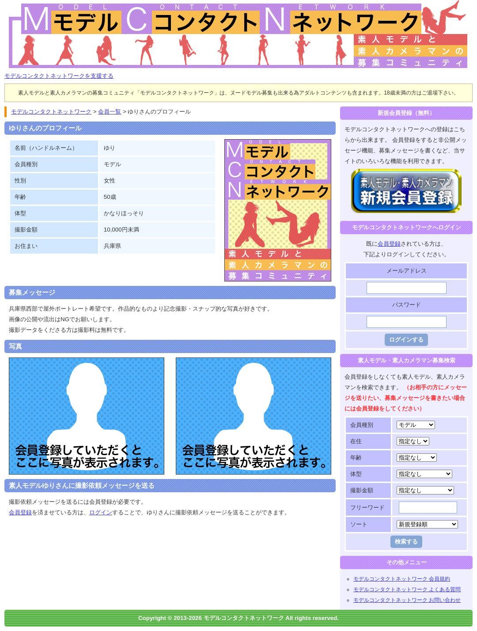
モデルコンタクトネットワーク (51, 111)
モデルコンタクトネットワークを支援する (59, 75)
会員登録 (20, 512)
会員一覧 (109, 111)
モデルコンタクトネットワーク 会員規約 (401, 579)
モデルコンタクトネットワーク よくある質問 (407, 589)
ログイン (100, 512)
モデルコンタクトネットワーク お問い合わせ (407, 600)
